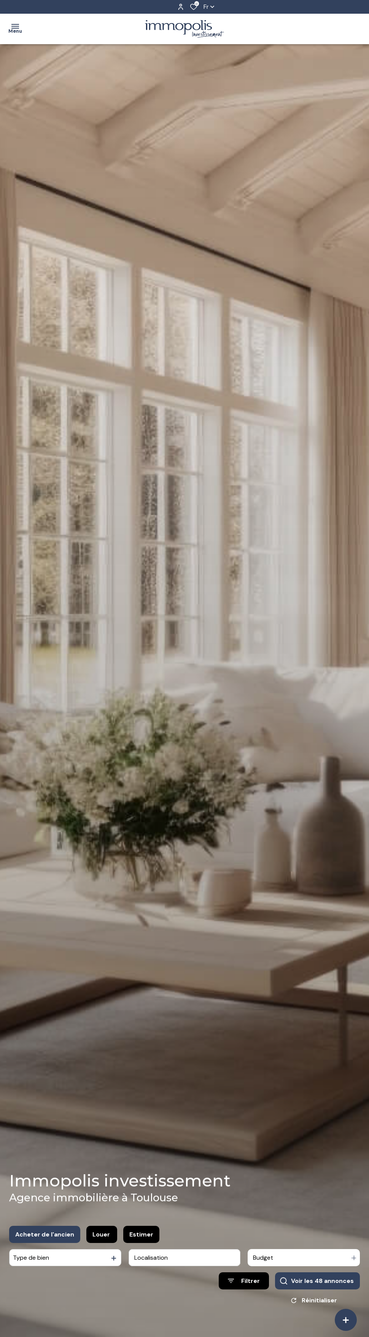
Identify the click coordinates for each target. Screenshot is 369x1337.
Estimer (141, 1235)
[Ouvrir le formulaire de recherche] (244, 1281)
